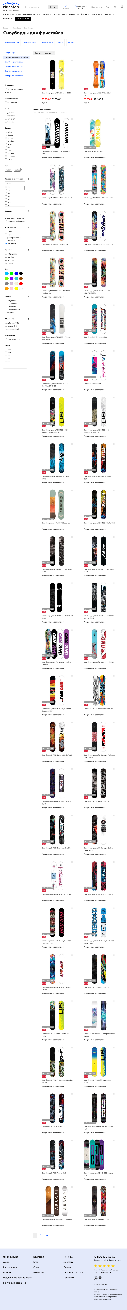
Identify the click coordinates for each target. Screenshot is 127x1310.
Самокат (108, 14)
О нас (36, 1267)
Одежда (45, 14)
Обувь (56, 14)
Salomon (71, 42)
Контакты (69, 1277)
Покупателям (97, 7)
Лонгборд (95, 14)
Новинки (7, 18)
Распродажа (23, 18)
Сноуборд (8, 14)
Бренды (7, 1272)
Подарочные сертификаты (17, 1277)
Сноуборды (9, 53)
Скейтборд (82, 14)
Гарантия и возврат (74, 1272)
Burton (60, 42)
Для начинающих (12, 42)
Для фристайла (30, 42)
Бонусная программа (14, 1282)
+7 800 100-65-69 (82, 7)
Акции (6, 1262)
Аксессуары (68, 14)
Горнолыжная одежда (27, 14)
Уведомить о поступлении (53, 157)
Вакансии (38, 1272)
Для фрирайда (47, 42)
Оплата (67, 1267)
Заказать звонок (115, 1260)
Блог (35, 1262)
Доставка (69, 1262)
